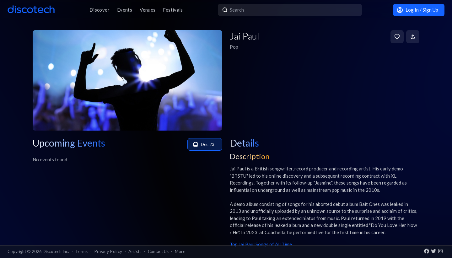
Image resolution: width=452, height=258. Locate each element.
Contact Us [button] (158, 251)
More (180, 251)
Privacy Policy (108, 251)
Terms (81, 251)
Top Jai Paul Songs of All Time (261, 244)
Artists (134, 251)
